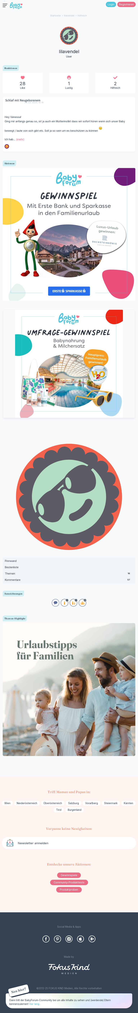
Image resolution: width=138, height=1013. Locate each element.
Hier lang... (35, 1004)
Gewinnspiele (69, 875)
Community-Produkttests (69, 882)
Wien (7, 803)
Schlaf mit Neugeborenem (22, 100)
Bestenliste (12, 567)
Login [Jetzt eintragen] (111, 4)
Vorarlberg (91, 803)
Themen (69, 574)
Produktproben (69, 889)
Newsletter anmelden (33, 843)
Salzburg (73, 803)
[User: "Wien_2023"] (7, 146)
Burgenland (74, 809)
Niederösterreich (27, 803)
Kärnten (128, 803)
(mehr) (20, 139)
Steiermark (111, 803)
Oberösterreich (52, 803)
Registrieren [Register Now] (126, 4)
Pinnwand (11, 560)
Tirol (58, 809)
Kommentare (69, 580)
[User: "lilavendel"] (69, 42)
